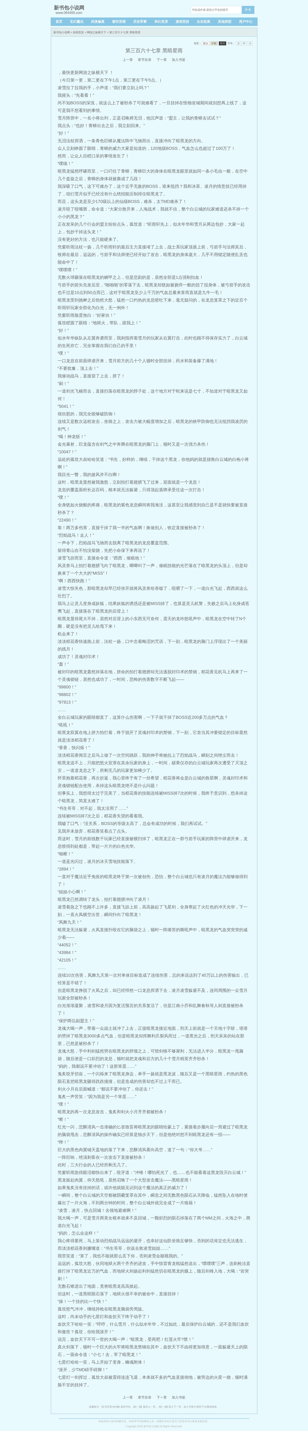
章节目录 (144, 60)
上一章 (128, 60)
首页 (59, 21)
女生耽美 (203, 21)
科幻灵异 (161, 21)
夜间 (222, 43)
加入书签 (178, 60)
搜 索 (248, 9)
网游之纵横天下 (96, 32)
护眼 (214, 43)
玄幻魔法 (76, 21)
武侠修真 (97, 21)
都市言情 (119, 21)
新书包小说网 (61, 32)
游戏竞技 (182, 21)
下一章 (162, 60)
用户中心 (245, 21)
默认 (205, 43)
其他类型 (224, 21)
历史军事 (140, 21)
